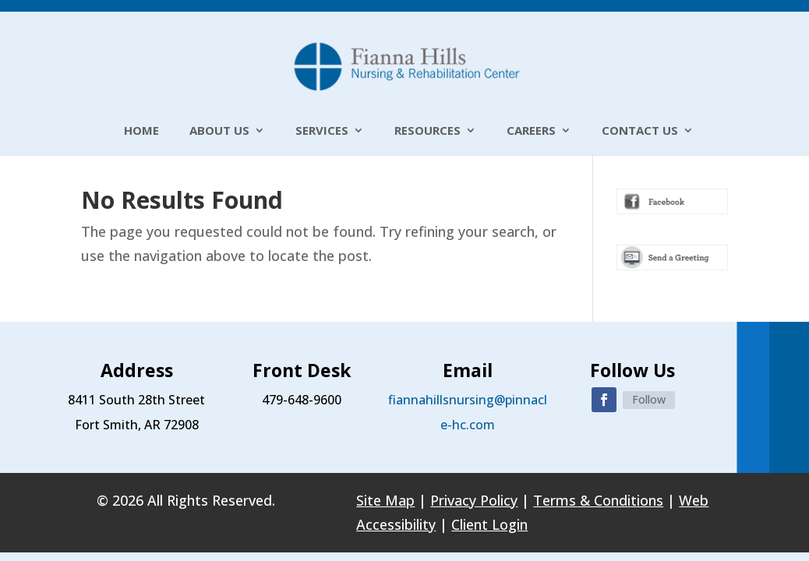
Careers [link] (531, 131)
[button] (604, 399)
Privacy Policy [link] (474, 500)
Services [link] (321, 131)
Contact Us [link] (640, 131)
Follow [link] (649, 399)
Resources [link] (427, 131)
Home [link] (141, 131)
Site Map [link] (385, 500)
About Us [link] (219, 131)
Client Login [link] (489, 524)
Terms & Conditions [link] (598, 500)
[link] (406, 64)
